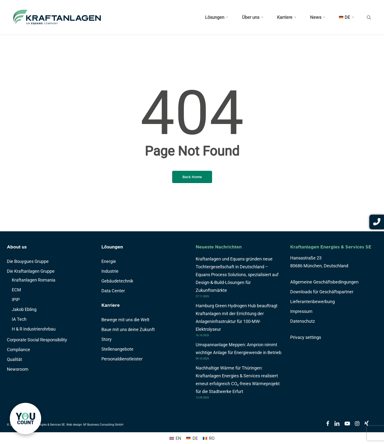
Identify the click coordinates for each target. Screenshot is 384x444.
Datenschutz (302, 321)
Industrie (110, 271)
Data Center (113, 290)
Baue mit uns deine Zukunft (128, 329)
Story (106, 339)
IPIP (16, 299)
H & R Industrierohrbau (34, 329)
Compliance (18, 349)
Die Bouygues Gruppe (28, 261)
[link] (25, 418)
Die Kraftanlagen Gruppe (31, 271)
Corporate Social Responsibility (37, 339)
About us (17, 246)
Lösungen (112, 246)
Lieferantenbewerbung (312, 301)
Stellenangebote (117, 349)
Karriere (110, 305)
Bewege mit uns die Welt (125, 319)
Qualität (14, 359)
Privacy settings (305, 337)
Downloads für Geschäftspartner (321, 291)
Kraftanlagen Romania (33, 280)
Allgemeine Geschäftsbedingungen (324, 281)
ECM (16, 289)
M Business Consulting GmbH (103, 424)
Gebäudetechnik (117, 281)
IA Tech (19, 319)
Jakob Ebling (24, 309)
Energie (108, 261)
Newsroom (17, 369)
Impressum (301, 311)
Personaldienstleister (122, 358)
